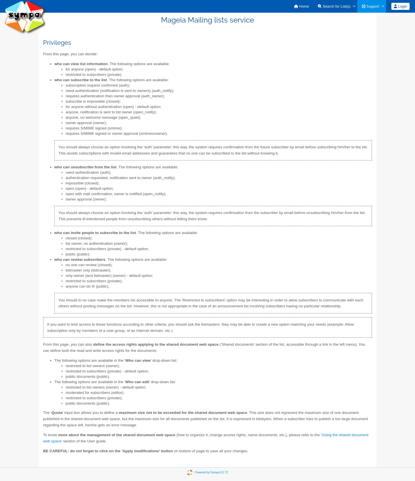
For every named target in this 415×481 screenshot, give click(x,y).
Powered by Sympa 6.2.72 (211, 472)
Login (400, 6)
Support (370, 6)
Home (301, 6)
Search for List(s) (334, 6)
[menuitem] (301, 6)
